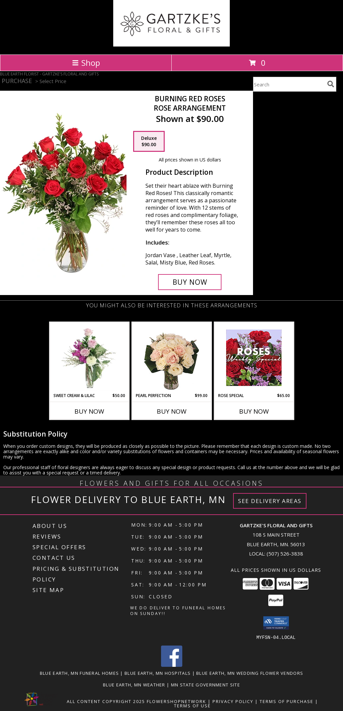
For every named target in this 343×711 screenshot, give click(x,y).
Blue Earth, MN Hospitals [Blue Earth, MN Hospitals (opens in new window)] (158, 673)
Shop (86, 62)
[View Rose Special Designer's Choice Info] (254, 357)
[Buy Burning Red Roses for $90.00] (189, 282)
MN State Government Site (205, 684)
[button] (276, 623)
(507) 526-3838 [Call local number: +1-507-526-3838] (285, 553)
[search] (330, 84)
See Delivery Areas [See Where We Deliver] (269, 501)
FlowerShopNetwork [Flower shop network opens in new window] (176, 701)
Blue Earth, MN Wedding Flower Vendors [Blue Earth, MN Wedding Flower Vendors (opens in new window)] (249, 673)
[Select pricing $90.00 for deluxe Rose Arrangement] (149, 141)
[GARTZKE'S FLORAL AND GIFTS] (171, 45)
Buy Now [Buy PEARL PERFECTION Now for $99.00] (172, 411)
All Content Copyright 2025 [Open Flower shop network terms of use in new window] (106, 701)
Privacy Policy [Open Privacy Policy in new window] (233, 701)
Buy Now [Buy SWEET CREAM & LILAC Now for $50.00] (89, 411)
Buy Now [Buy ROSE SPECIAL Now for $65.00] (254, 411)
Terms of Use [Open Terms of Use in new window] (192, 705)
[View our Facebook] (171, 664)
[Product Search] (288, 84)
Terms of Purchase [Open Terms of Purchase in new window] (286, 701)
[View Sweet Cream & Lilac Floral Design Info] (89, 357)
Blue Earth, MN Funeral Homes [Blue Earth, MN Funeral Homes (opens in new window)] (79, 673)
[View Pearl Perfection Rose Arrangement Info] (171, 357)
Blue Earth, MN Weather (134, 684)
